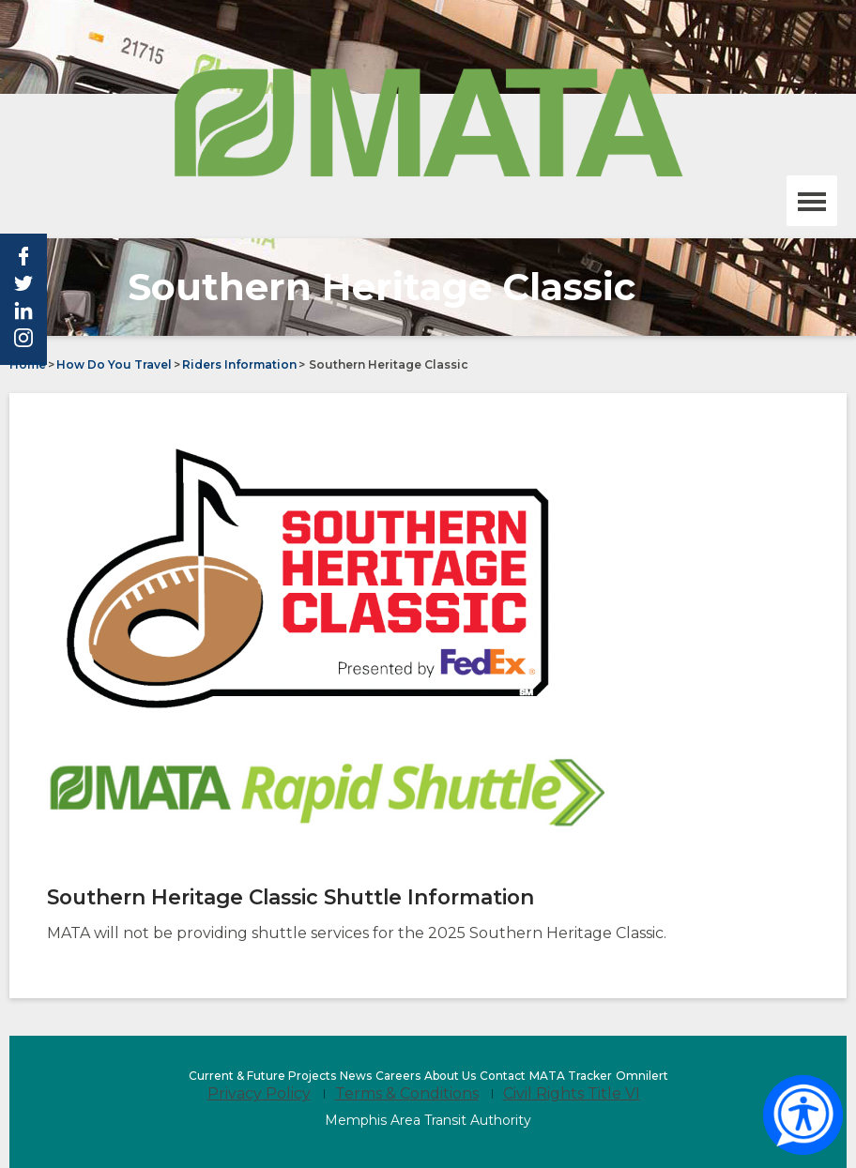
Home (27, 364)
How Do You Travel (114, 364)
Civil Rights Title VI (571, 1093)
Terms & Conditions (407, 1093)
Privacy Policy (259, 1093)
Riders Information (239, 364)
